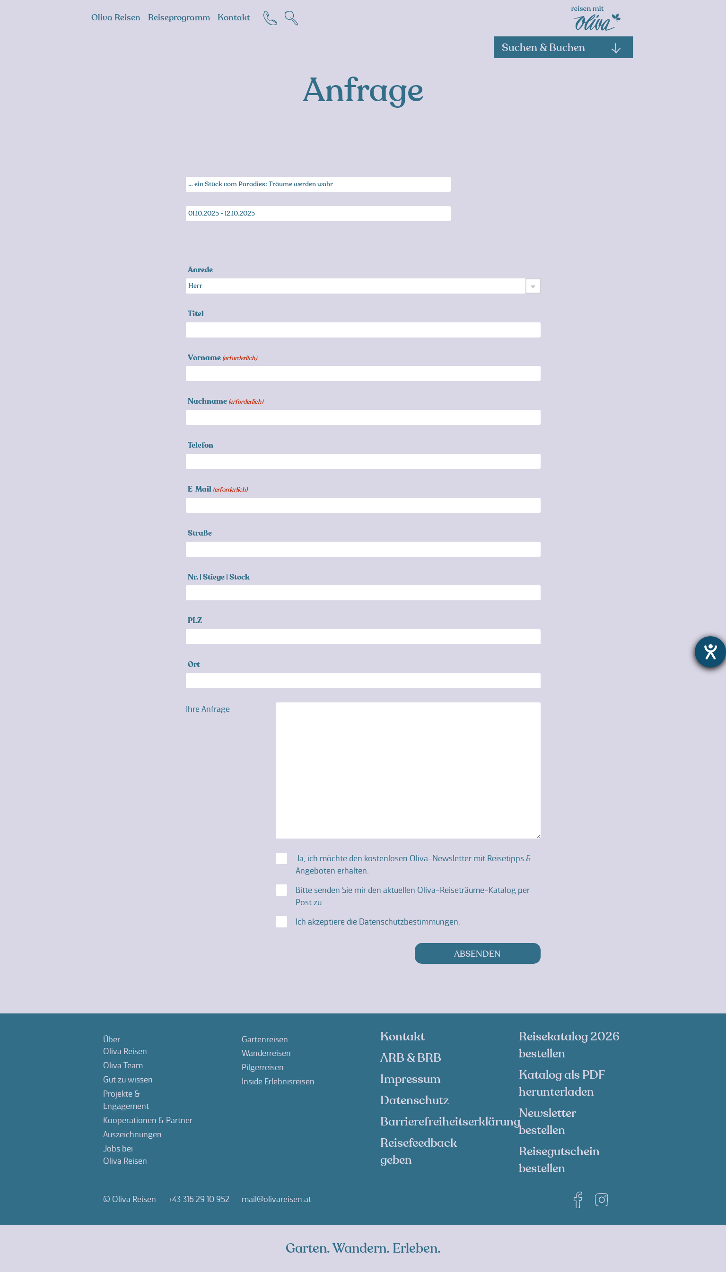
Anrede (200, 271)
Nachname (225, 402)
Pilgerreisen (263, 1067)
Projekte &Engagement (126, 1100)
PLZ (195, 621)
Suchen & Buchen (562, 47)
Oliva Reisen (115, 17)
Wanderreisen (266, 1053)
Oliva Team (123, 1065)
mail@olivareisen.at (276, 1199)
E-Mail (217, 490)
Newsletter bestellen (547, 1122)
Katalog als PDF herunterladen (561, 1083)
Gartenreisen (265, 1039)
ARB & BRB (410, 1057)
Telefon (200, 446)
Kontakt (234, 17)
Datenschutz (414, 1100)
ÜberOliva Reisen (125, 1045)
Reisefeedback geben (418, 1151)
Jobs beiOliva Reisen (125, 1154)
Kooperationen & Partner (147, 1120)
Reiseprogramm (179, 17)
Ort (194, 665)
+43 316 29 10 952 (198, 1199)
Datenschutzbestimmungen (408, 922)
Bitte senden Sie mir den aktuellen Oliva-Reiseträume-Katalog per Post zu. (413, 896)
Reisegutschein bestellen (559, 1160)
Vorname (222, 359)
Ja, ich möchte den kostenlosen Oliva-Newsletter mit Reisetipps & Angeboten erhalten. (414, 864)
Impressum (410, 1079)
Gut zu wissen (128, 1079)
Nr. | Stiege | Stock (219, 578)
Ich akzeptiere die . (378, 922)
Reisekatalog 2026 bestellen (569, 1045)
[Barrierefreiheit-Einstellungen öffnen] (710, 651)
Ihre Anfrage (208, 709)
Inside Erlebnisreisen (278, 1081)
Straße (200, 534)
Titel (196, 315)
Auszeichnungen (132, 1134)
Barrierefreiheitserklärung (450, 1121)
